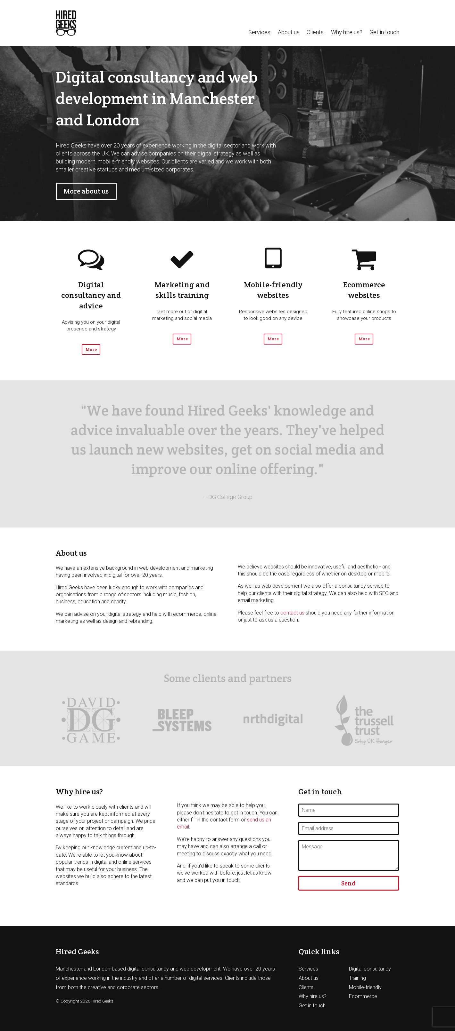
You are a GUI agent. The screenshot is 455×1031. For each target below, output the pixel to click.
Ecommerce (363, 996)
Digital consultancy (370, 969)
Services (259, 32)
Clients (315, 32)
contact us (292, 613)
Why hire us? (346, 32)
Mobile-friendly (365, 987)
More (91, 349)
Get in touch (384, 32)
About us (289, 32)
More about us (86, 191)
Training (357, 978)
